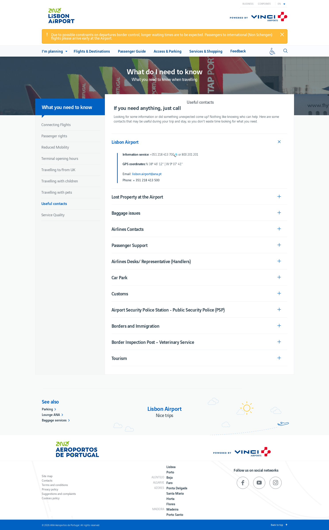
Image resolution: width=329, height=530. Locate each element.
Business (248, 3)
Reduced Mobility (55, 147)
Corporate (264, 3)
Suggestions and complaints (59, 494)
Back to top (277, 524)
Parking (47, 409)
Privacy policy (50, 489)
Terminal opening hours (59, 158)
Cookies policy (51, 498)
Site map (47, 476)
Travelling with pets (56, 192)
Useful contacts (54, 203)
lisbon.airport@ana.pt (147, 174)
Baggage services (54, 420)
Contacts (47, 480)
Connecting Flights (56, 124)
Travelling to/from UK (58, 169)
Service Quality (53, 214)
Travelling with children (59, 181)
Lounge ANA (51, 414)
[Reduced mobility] (272, 51)
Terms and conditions (55, 485)
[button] (281, 3)
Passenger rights (54, 135)
